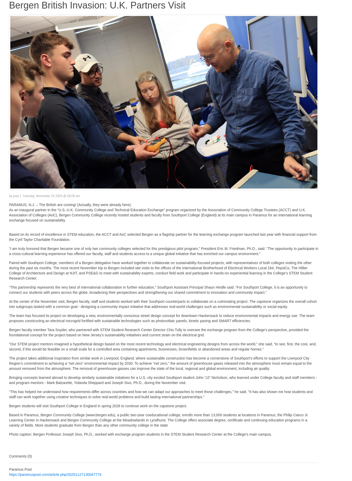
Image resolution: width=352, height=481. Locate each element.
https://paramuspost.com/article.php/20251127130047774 (55, 474)
